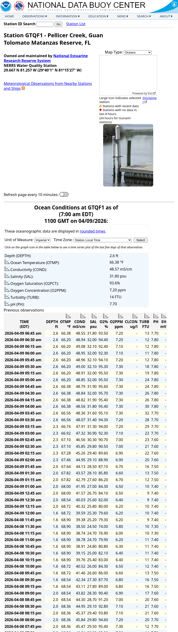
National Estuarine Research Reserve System (46, 58)
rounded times (92, 231)
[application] (128, 75)
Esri (150, 93)
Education (97, 16)
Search (143, 16)
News (121, 16)
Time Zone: (64, 239)
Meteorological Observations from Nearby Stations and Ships (48, 86)
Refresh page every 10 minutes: (31, 194)
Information (66, 16)
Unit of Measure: (20, 239)
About (165, 16)
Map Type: (114, 52)
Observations (33, 16)
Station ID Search (19, 23)
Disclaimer (149, 100)
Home (9, 16)
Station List (75, 24)
